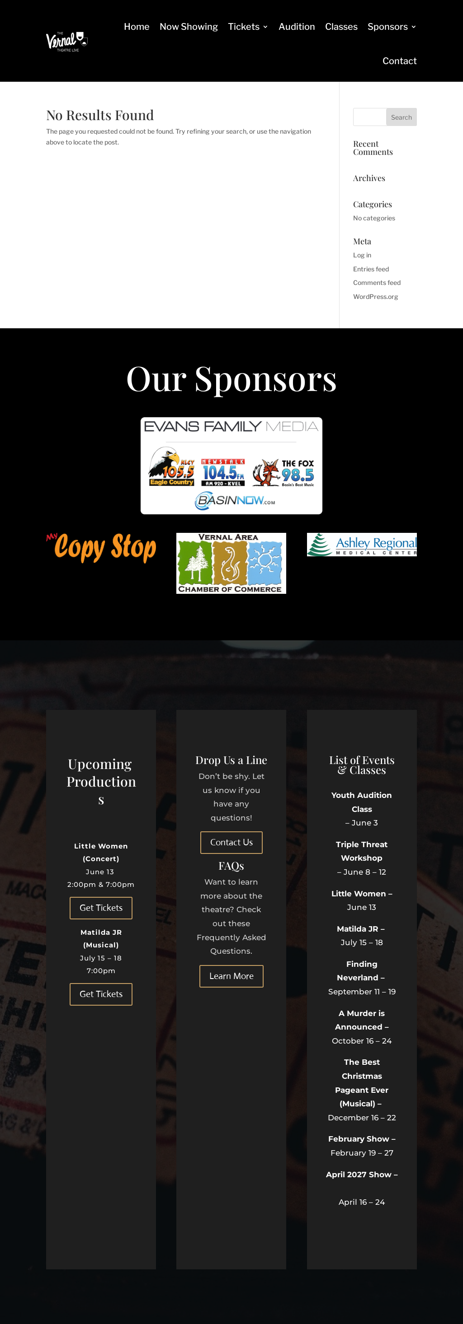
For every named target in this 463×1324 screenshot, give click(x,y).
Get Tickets (101, 908)
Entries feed (371, 269)
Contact (400, 61)
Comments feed (377, 282)
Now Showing (189, 26)
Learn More (231, 976)
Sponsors (388, 26)
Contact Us (231, 842)
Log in (362, 255)
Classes (341, 26)
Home (137, 26)
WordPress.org (375, 296)
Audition (297, 26)
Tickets (244, 26)
